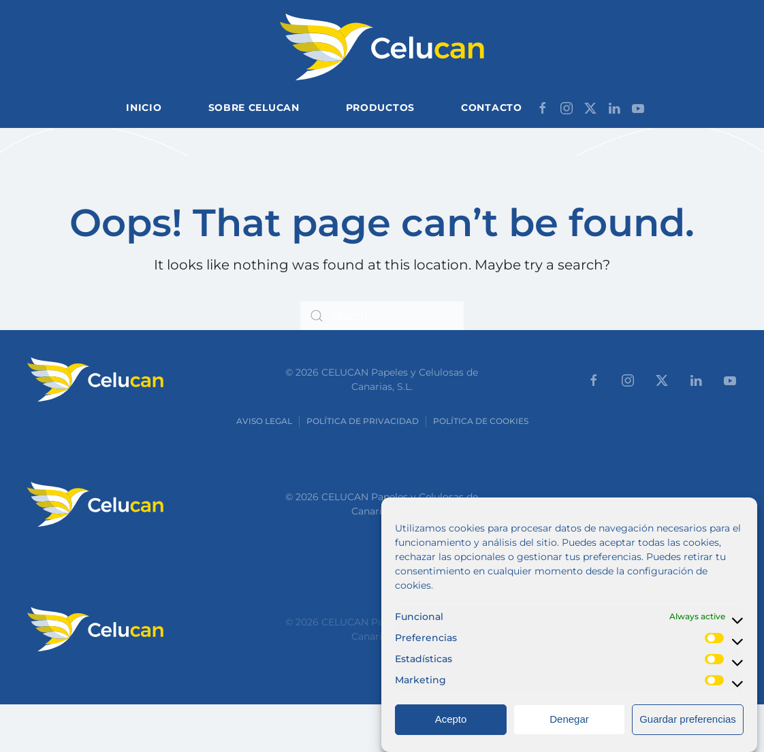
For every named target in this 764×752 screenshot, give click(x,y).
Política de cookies (480, 421)
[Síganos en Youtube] (638, 107)
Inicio (143, 107)
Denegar (569, 730)
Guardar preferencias (687, 730)
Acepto (451, 730)
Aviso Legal (264, 421)
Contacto (491, 107)
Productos (380, 107)
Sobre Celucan (254, 107)
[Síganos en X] (590, 107)
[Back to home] (382, 47)
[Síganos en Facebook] (543, 107)
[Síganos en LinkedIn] (614, 107)
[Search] (382, 315)
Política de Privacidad (362, 421)
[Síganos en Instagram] (566, 107)
